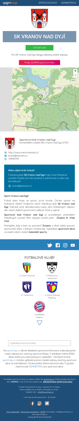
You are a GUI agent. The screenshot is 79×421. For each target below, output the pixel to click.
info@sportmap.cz (46, 392)
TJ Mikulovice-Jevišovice (52, 270)
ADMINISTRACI (36, 366)
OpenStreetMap (69, 130)
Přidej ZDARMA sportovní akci (39, 62)
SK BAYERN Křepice (39, 309)
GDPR (42, 412)
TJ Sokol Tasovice (27, 269)
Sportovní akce (48, 2)
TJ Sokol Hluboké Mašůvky (52, 290)
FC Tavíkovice (27, 289)
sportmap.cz (13, 350)
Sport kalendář (12, 412)
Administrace (68, 2)
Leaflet (61, 130)
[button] (40, 96)
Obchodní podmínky (30, 412)
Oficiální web (39, 47)
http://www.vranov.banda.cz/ (23, 152)
